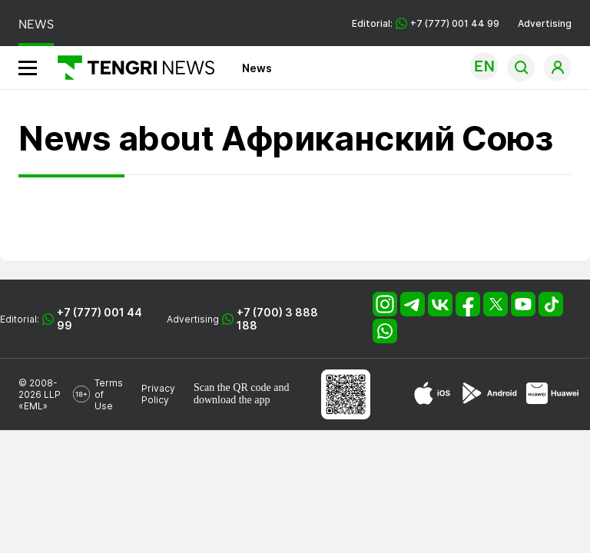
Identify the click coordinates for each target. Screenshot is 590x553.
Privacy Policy (158, 394)
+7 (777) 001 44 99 (99, 319)
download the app (232, 400)
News (257, 68)
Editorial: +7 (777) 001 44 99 (425, 23)
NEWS (36, 24)
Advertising (545, 23)
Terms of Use (108, 394)
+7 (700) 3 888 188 (277, 319)
